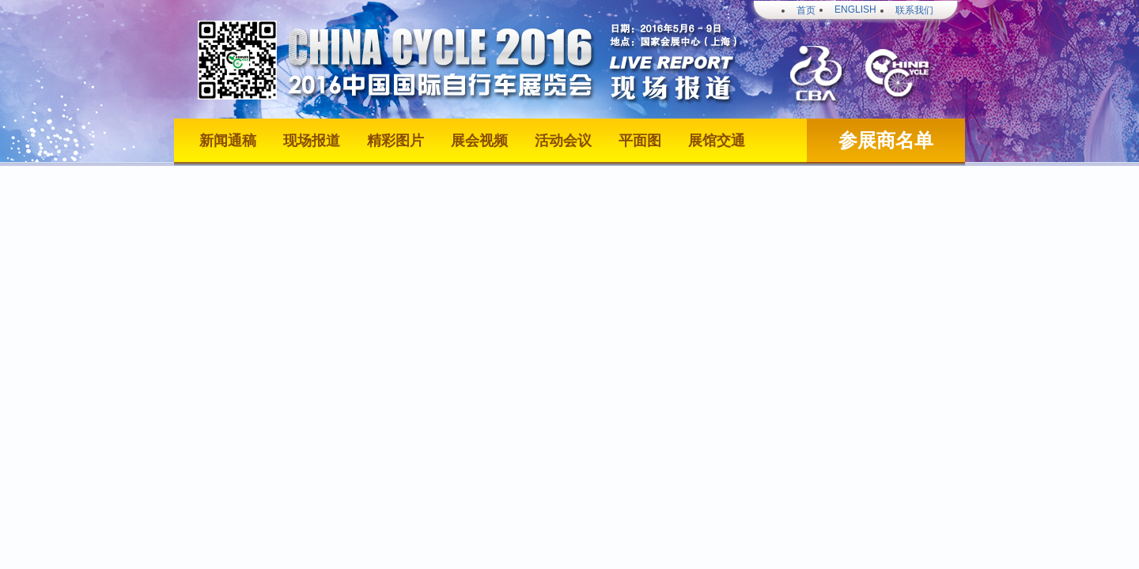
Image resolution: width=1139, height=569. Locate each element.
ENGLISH (855, 9)
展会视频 (479, 141)
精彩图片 (395, 141)
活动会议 (563, 141)
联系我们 (914, 10)
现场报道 (311, 141)
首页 (806, 10)
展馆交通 (716, 141)
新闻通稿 (227, 141)
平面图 (640, 141)
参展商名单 (885, 140)
